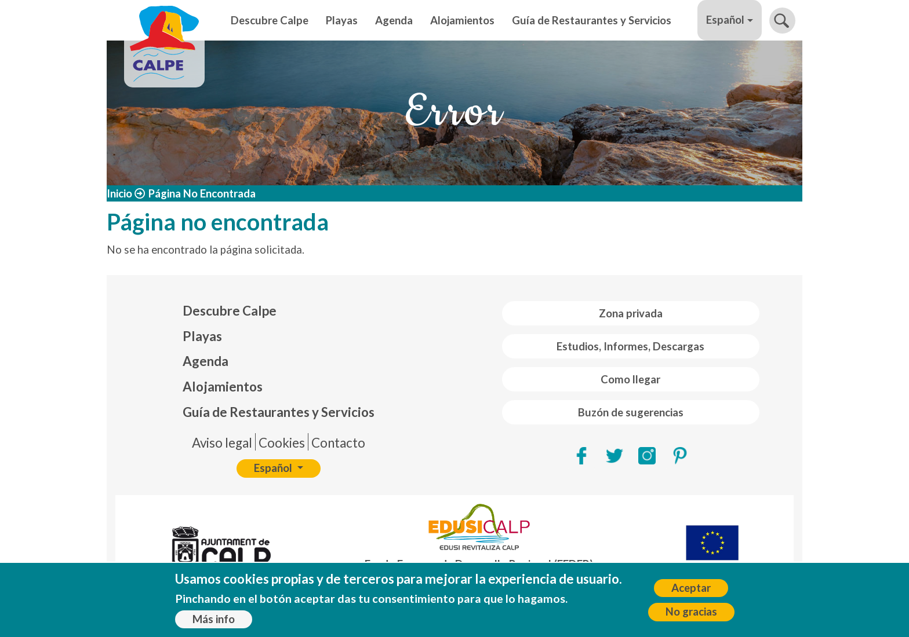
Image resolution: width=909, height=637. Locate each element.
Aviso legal (222, 443)
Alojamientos (462, 20)
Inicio (119, 193)
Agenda (394, 20)
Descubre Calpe (269, 20)
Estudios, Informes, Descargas (630, 346)
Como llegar (630, 379)
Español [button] (725, 19)
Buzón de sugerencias (630, 412)
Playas (342, 20)
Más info (213, 621)
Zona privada (631, 313)
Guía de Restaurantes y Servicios (591, 20)
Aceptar (691, 590)
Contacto (338, 443)
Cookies (282, 443)
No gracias (691, 614)
